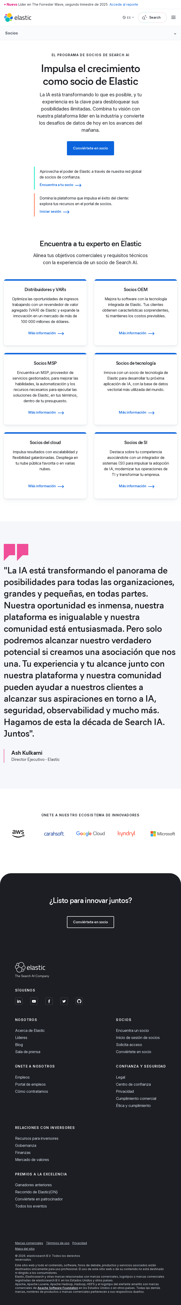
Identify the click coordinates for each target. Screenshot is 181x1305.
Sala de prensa (27, 1051)
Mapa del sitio (25, 1248)
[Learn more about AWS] (18, 840)
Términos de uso (58, 1243)
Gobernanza (25, 1145)
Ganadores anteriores (33, 1184)
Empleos (22, 1077)
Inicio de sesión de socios (138, 1037)
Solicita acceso (129, 1044)
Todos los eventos (31, 1206)
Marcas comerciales (29, 1243)
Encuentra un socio (132, 1030)
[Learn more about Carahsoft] (54, 840)
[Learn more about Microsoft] (162, 840)
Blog (19, 1044)
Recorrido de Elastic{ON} (36, 1192)
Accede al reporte (124, 4)
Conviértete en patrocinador (39, 1199)
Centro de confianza (133, 1084)
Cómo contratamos (31, 1091)
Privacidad (125, 1091)
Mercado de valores (32, 1159)
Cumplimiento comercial (136, 1098)
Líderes (21, 1037)
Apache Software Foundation (57, 1288)
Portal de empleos (30, 1084)
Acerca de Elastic (30, 1030)
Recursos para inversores (36, 1138)
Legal (120, 1077)
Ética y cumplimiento (133, 1105)
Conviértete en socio (133, 1051)
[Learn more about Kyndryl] (126, 840)
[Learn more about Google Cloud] (90, 840)
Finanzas (23, 1152)
